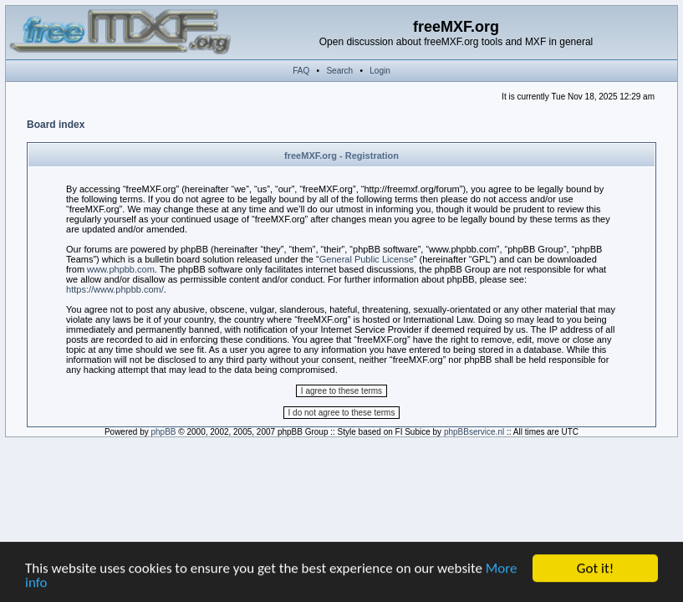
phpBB (163, 431)
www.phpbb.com (121, 269)
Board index (55, 124)
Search (339, 70)
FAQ (301, 70)
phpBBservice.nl (474, 431)
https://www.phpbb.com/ (115, 289)
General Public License (366, 259)
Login (380, 70)
